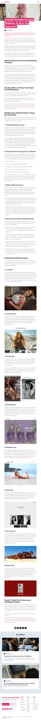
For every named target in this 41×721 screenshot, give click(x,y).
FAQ (33, 698)
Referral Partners (28, 711)
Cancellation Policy (29, 716)
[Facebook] (3, 709)
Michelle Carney (11, 447)
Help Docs (35, 700)
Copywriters (22, 702)
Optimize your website (18, 249)
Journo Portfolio (7, 617)
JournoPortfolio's (8, 280)
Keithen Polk (10, 565)
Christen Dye (10, 356)
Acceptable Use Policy (16, 716)
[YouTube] (11, 709)
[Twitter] (5, 709)
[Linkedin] (7, 709)
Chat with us (35, 703)
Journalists (22, 701)
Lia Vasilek (9, 270)
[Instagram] (9, 709)
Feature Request (36, 704)
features (12, 457)
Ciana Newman (11, 531)
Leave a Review (35, 707)
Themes (28, 708)
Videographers (23, 710)
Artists (21, 705)
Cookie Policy (23, 716)
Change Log (35, 706)
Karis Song (9, 490)
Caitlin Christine (11, 314)
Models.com (8, 243)
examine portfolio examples (24, 107)
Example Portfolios (28, 705)
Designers (22, 707)
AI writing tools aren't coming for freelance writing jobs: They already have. (17, 686)
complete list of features (22, 621)
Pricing (28, 700)
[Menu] (39, 1)
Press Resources (29, 703)
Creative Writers (23, 708)
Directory (28, 707)
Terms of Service (4, 716)
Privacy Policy (10, 716)
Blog (27, 701)
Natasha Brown (11, 405)
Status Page (35, 709)
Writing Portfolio (22, 699)
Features (28, 698)
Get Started (5, 704)
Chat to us (13, 704)
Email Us (34, 701)
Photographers (23, 704)
